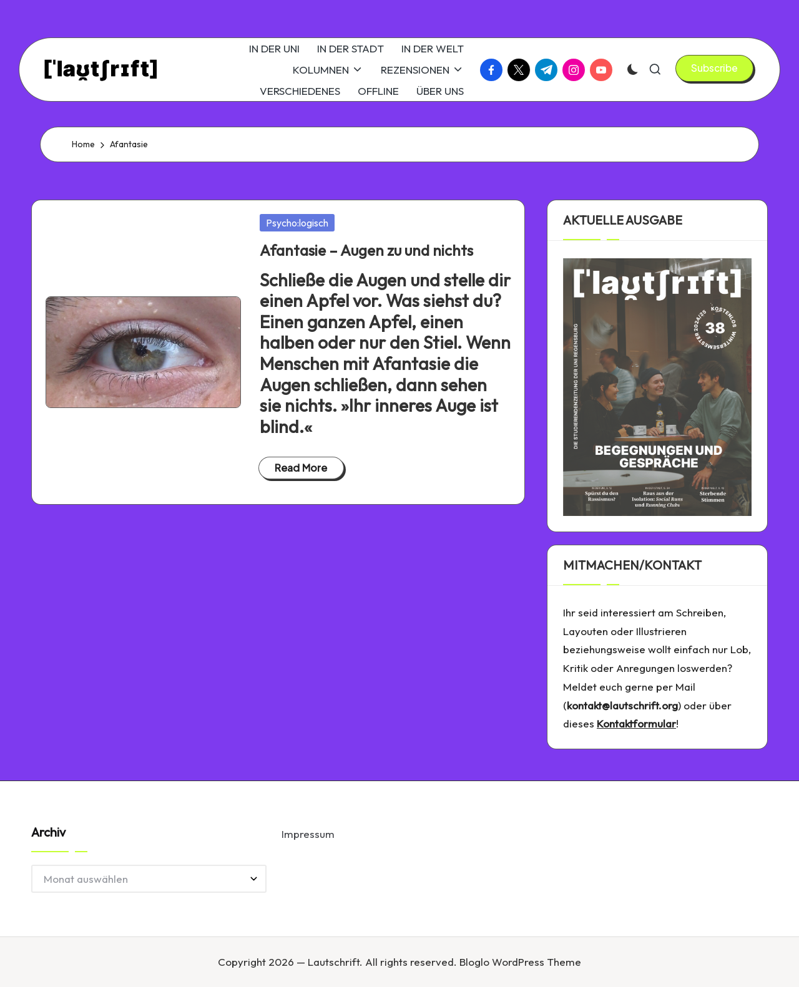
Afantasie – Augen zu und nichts (366, 250)
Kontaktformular (636, 723)
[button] (714, 68)
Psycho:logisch (297, 222)
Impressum (308, 833)
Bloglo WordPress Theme (520, 961)
